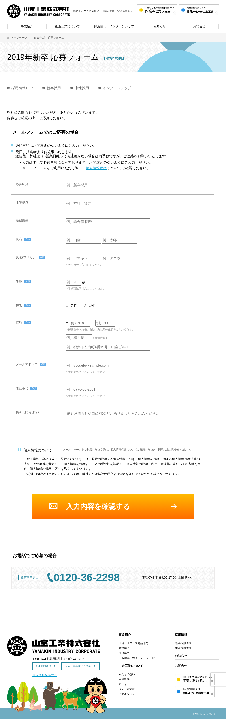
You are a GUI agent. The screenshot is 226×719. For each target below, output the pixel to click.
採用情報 (181, 634)
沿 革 (123, 684)
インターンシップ (117, 88)
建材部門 (124, 648)
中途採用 (82, 88)
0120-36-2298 (87, 577)
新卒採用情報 (183, 643)
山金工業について (131, 665)
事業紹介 (125, 634)
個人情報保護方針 (44, 675)
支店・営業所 (127, 689)
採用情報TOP (22, 88)
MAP (81, 658)
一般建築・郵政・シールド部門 (137, 658)
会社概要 (124, 679)
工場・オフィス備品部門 (133, 643)
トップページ (19, 37)
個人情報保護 (96, 168)
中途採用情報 (183, 648)
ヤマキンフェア (128, 694)
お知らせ (181, 656)
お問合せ (46, 666)
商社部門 (124, 652)
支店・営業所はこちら (78, 666)
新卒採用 (54, 88)
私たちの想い (127, 674)
